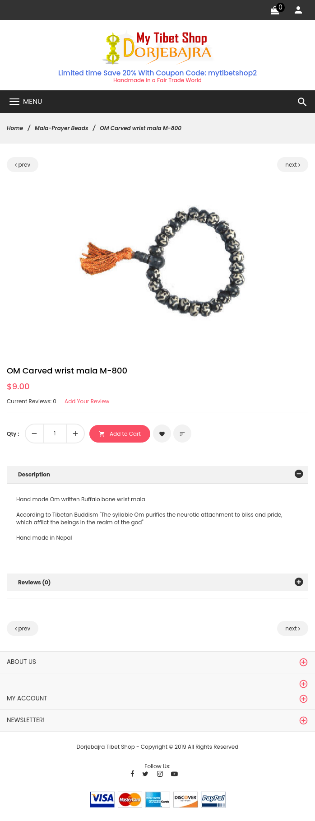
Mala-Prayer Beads (61, 128)
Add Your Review (87, 401)
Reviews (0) (34, 582)
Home (15, 128)
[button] (227, 193)
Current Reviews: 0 (31, 401)
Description (34, 474)
